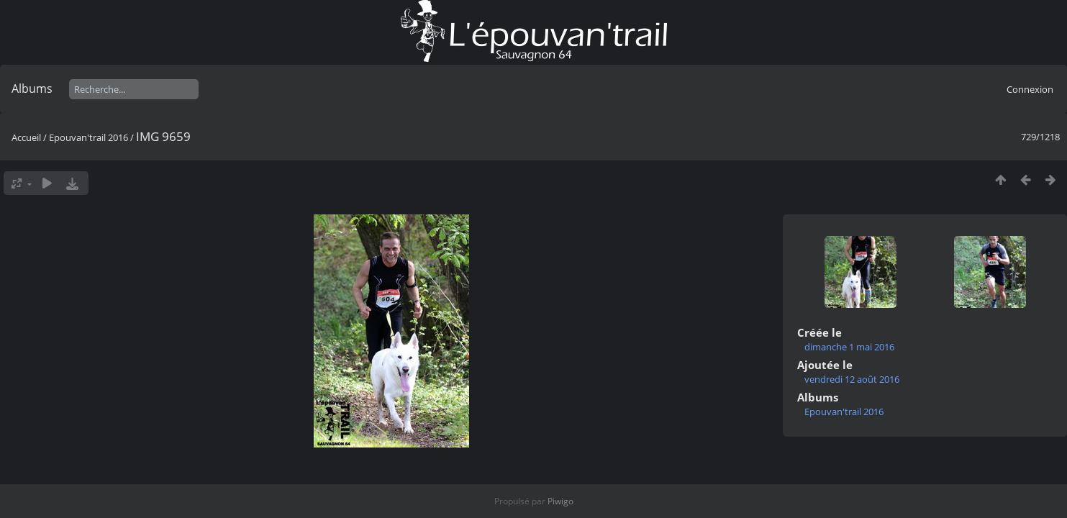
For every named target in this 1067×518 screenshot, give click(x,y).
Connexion (1030, 89)
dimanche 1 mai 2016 (849, 346)
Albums (32, 88)
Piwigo (560, 501)
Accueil (26, 137)
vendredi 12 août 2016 (851, 379)
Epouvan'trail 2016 (88, 137)
